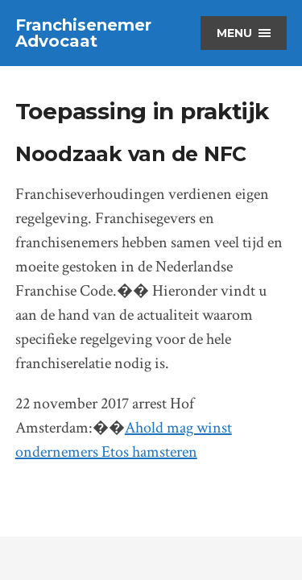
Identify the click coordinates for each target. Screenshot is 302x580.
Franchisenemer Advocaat (83, 33)
